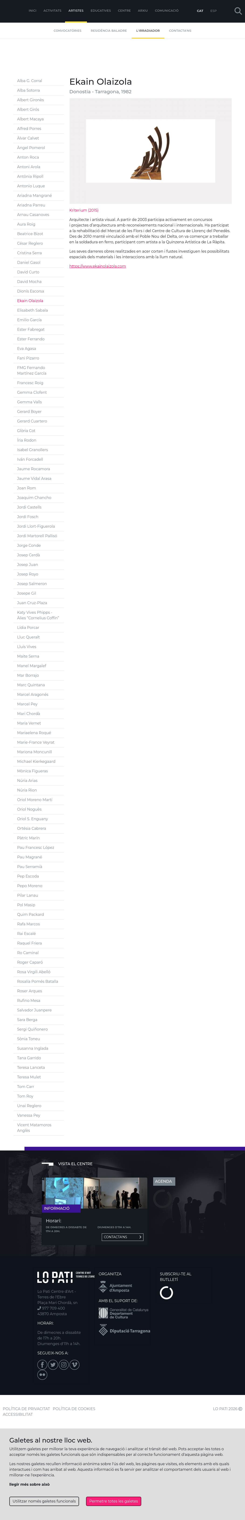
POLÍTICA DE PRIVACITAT (26, 1409)
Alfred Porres (29, 128)
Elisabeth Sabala (32, 310)
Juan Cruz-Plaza (32, 603)
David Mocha (29, 281)
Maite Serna (28, 656)
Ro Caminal (28, 953)
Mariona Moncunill (34, 752)
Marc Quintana (31, 685)
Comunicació (167, 10)
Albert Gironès (30, 100)
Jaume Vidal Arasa (34, 478)
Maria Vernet (29, 723)
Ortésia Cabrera (31, 828)
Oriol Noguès (29, 809)
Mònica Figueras (32, 771)
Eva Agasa (26, 348)
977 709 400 (51, 1308)
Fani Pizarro (28, 358)
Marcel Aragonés (32, 694)
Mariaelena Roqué (34, 733)
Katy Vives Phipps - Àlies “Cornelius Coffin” (38, 615)
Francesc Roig (30, 383)
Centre (124, 10)
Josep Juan (27, 564)
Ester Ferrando (31, 339)
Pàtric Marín (28, 838)
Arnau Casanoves (33, 215)
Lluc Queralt (28, 637)
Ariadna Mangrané (34, 195)
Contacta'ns (180, 30)
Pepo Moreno (29, 886)
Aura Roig (26, 224)
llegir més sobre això (29, 1484)
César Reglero (30, 243)
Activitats (53, 10)
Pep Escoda (28, 876)
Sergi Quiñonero (32, 1029)
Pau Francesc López (35, 847)
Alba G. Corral (29, 81)
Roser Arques (29, 991)
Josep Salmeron (32, 584)
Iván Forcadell (30, 459)
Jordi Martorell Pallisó (37, 536)
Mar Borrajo (28, 675)
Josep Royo (27, 574)
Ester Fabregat (31, 329)
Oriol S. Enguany (32, 819)
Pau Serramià (29, 867)
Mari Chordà (28, 713)
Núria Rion (27, 790)
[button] (238, 11)
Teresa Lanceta (31, 1067)
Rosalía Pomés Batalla (37, 981)
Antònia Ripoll (30, 176)
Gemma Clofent (32, 392)
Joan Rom (26, 488)
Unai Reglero (29, 1106)
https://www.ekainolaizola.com (97, 266)
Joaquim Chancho (34, 497)
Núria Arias (27, 780)
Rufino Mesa (28, 1000)
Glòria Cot (26, 431)
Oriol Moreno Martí (34, 800)
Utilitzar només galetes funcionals (44, 1501)
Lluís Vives (26, 647)
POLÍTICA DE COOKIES (74, 1409)
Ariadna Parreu (31, 205)
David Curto (28, 272)
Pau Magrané (29, 857)
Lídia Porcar (28, 627)
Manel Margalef (31, 666)
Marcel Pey (27, 704)
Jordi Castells (29, 507)
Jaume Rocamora (33, 469)
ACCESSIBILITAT (18, 1414)
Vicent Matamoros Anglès (34, 1128)
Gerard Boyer (29, 411)
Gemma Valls (29, 402)
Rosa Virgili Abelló (34, 972)
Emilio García (29, 320)
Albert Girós (28, 109)
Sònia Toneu (28, 1039)
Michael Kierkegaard (36, 761)
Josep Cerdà (28, 555)
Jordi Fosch (27, 517)
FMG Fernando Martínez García (32, 371)
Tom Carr (25, 1086)
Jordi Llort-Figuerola (36, 526)
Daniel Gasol (29, 262)
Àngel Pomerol (31, 148)
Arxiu (143, 10)
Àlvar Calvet (28, 138)
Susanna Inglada (32, 1048)
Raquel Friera (29, 943)
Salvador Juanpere (34, 1010)
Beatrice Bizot (30, 234)
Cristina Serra (29, 253)
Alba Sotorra (28, 90)
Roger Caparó (30, 962)
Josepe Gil (26, 593)
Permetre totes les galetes (113, 1501)
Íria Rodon (26, 440)
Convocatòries (67, 30)
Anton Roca (28, 157)
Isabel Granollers (32, 450)
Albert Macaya (30, 119)
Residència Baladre (109, 30)
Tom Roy (25, 1096)
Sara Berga (27, 1020)
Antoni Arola (28, 167)
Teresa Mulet (29, 1077)
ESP (213, 11)
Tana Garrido (29, 1058)
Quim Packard (30, 914)
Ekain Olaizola (30, 301)
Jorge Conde (29, 545)
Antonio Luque (31, 186)
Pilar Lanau (27, 895)
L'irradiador (148, 30)
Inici (32, 10)
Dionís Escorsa (30, 291)
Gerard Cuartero (32, 421)
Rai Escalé (26, 933)
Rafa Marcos (28, 924)
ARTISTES (76, 10)
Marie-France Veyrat (36, 742)
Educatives (101, 10)
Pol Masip (26, 905)
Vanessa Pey (28, 1115)
